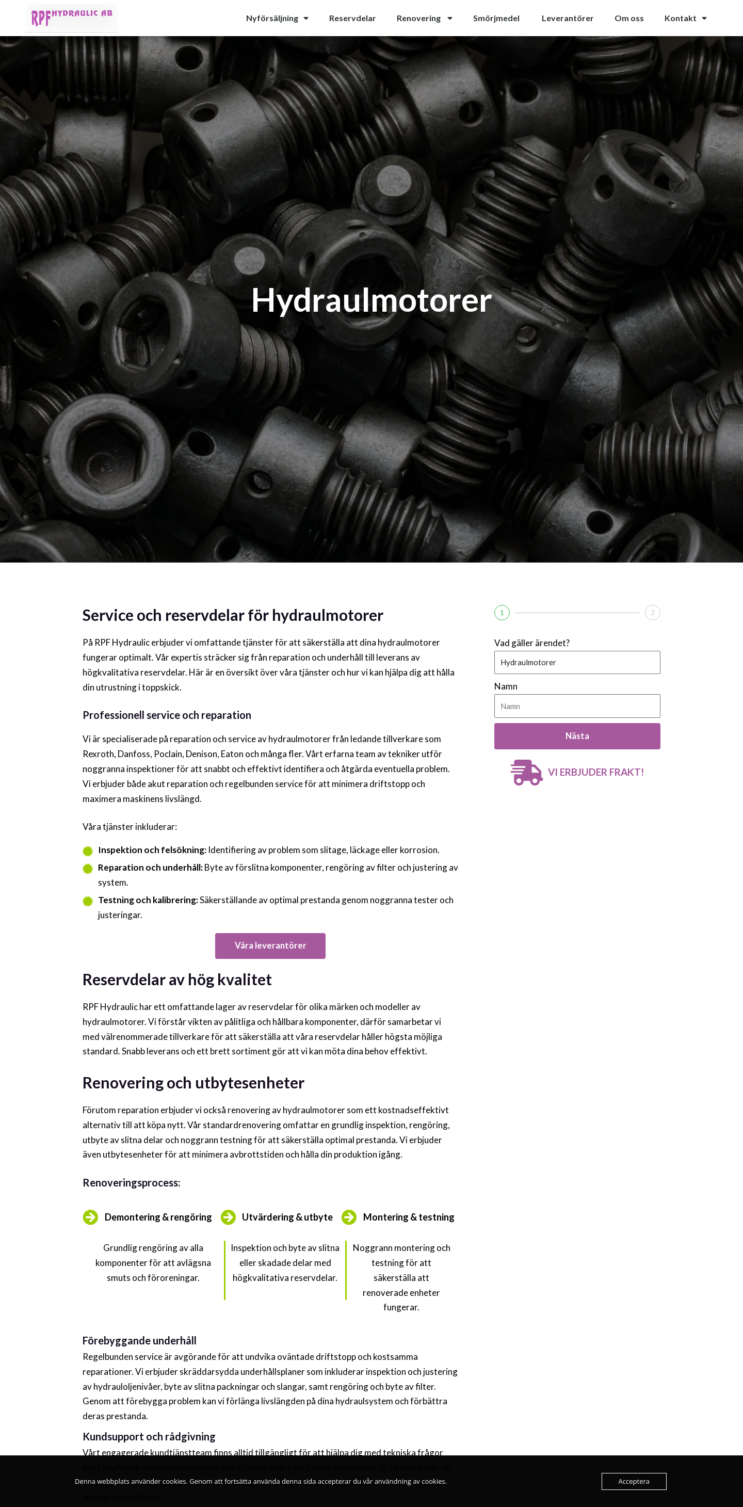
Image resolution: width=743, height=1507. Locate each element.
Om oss (629, 18)
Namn (506, 686)
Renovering (425, 18)
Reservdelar (352, 18)
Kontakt (686, 18)
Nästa (577, 736)
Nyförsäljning (277, 18)
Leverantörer (568, 18)
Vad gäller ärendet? (532, 642)
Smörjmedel (497, 18)
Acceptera (634, 1481)
